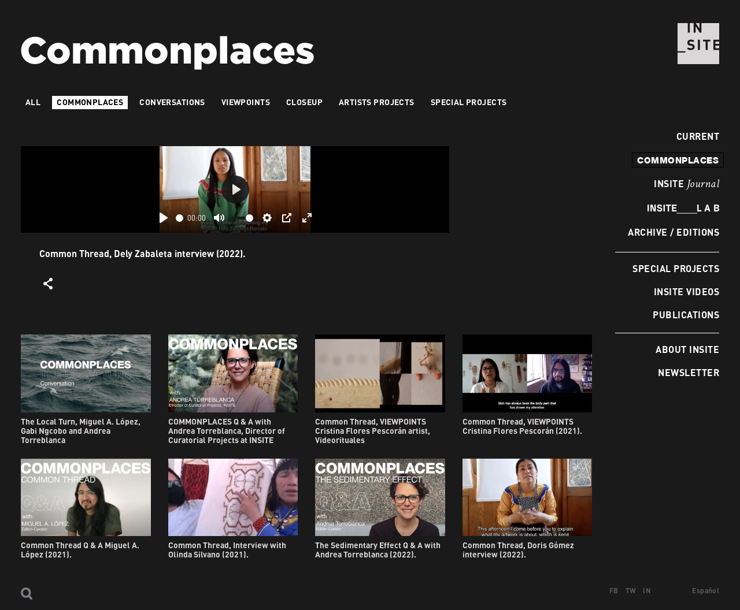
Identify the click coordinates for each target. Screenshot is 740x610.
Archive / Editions (673, 231)
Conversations (172, 102)
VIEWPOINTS (245, 102)
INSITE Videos (686, 291)
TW (631, 590)
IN (647, 590)
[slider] (179, 218)
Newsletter (688, 372)
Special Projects (675, 268)
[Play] (163, 218)
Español (705, 590)
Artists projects (377, 102)
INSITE (686, 184)
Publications (686, 314)
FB (614, 590)
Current (694, 136)
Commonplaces (90, 102)
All (32, 102)
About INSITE (687, 349)
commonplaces (678, 160)
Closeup (304, 102)
